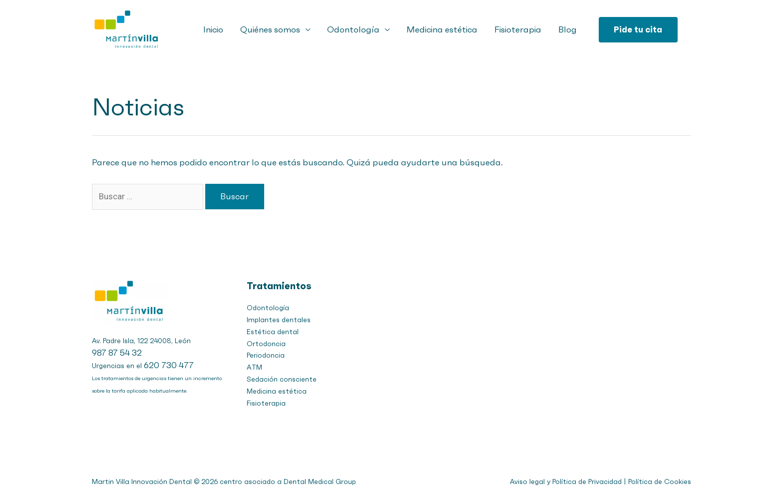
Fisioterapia (517, 29)
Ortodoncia (266, 344)
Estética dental (273, 332)
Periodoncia (266, 355)
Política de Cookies (659, 482)
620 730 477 (169, 365)
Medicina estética (441, 29)
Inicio (213, 29)
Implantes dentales (279, 320)
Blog (567, 29)
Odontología (353, 29)
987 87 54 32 (117, 352)
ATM (254, 367)
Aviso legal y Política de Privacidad (566, 482)
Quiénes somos (270, 29)
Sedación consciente (282, 379)
